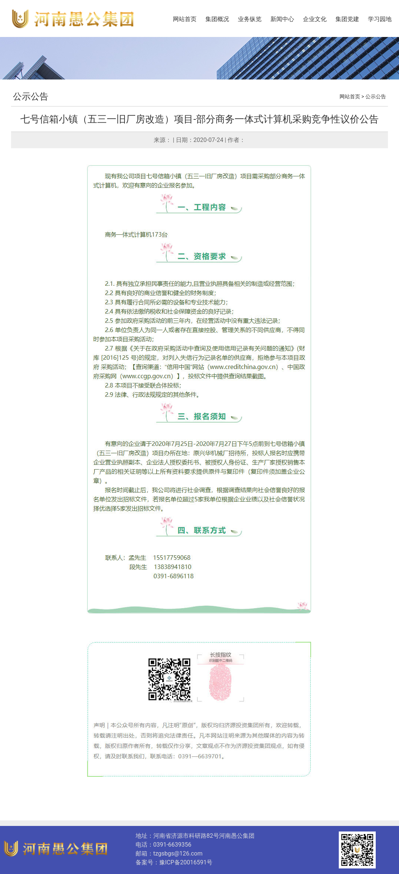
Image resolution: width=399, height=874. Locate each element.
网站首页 (185, 19)
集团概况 (217, 19)
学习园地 (380, 19)
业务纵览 (250, 19)
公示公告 (30, 96)
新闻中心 (282, 19)
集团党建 (347, 19)
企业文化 (315, 19)
